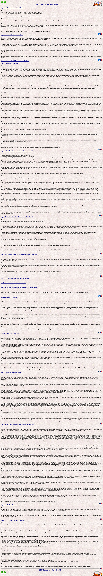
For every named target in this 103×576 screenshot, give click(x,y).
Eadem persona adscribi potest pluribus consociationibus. (55, 123)
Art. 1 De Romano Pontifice (9, 297)
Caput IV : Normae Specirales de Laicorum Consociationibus (19, 254)
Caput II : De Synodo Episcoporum (11, 372)
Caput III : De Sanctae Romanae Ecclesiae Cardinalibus (17, 424)
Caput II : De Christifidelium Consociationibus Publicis (17, 151)
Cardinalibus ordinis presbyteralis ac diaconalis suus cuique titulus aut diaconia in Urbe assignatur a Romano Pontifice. (47, 436)
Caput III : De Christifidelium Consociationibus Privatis (17, 217)
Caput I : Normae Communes (9, 63)
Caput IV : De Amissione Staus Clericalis (13, 8)
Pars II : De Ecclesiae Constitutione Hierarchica (15, 278)
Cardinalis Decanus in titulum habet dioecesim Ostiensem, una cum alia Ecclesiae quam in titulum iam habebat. (46, 437)
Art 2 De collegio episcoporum (10, 333)
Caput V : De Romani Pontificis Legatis (12, 520)
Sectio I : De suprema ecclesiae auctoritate (13, 283)
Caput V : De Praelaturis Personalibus (12, 35)
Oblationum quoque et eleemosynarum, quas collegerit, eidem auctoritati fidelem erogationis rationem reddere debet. (31, 206)
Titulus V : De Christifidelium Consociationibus (15, 61)
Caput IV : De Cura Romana (9, 505)
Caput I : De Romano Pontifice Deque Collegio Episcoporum (19, 287)
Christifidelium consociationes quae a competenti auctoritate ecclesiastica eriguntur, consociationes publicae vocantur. (69, 88)
